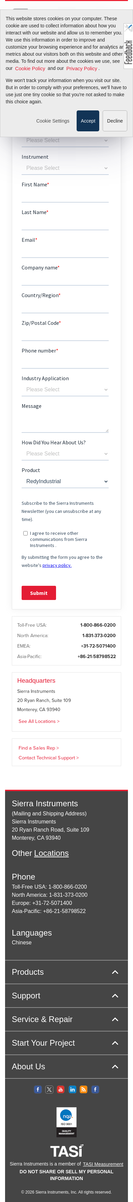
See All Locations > (39, 721)
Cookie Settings (52, 130)
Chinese (22, 942)
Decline (115, 130)
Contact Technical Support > (49, 757)
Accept (88, 130)
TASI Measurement (103, 1164)
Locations (51, 853)
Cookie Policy (30, 78)
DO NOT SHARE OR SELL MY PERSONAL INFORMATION (66, 1175)
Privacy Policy (81, 78)
